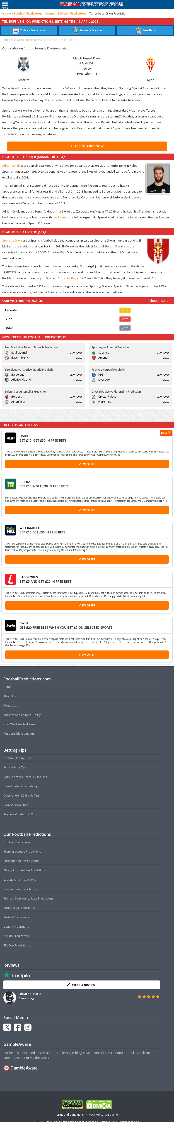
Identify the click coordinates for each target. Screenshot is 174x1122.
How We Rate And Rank (19, 724)
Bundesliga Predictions (19, 908)
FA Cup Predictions (16, 936)
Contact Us (10, 705)
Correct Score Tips (15, 805)
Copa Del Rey (67, 278)
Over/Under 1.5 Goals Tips (21, 795)
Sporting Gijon (12, 240)
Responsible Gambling (18, 733)
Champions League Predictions (24, 870)
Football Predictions (28, 13)
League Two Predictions (19, 889)
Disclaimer (112, 1115)
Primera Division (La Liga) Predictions (28, 898)
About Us (9, 696)
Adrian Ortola (11, 166)
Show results (158, 300)
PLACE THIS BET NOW (87, 146)
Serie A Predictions (16, 917)
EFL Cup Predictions (16, 945)
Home (6, 13)
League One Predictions (19, 880)
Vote (125, 310)
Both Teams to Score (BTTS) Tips (25, 777)
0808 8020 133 (14, 1058)
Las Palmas (60, 217)
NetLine (46, 1058)
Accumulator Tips (15, 767)
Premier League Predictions (22, 851)
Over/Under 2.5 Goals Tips (21, 786)
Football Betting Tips (17, 758)
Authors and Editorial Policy (22, 715)
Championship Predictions (21, 861)
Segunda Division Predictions (65, 13)
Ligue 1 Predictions (16, 926)
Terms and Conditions (69, 1115)
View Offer (87, 464)
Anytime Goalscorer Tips (20, 814)
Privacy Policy (94, 1115)
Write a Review (81, 985)
